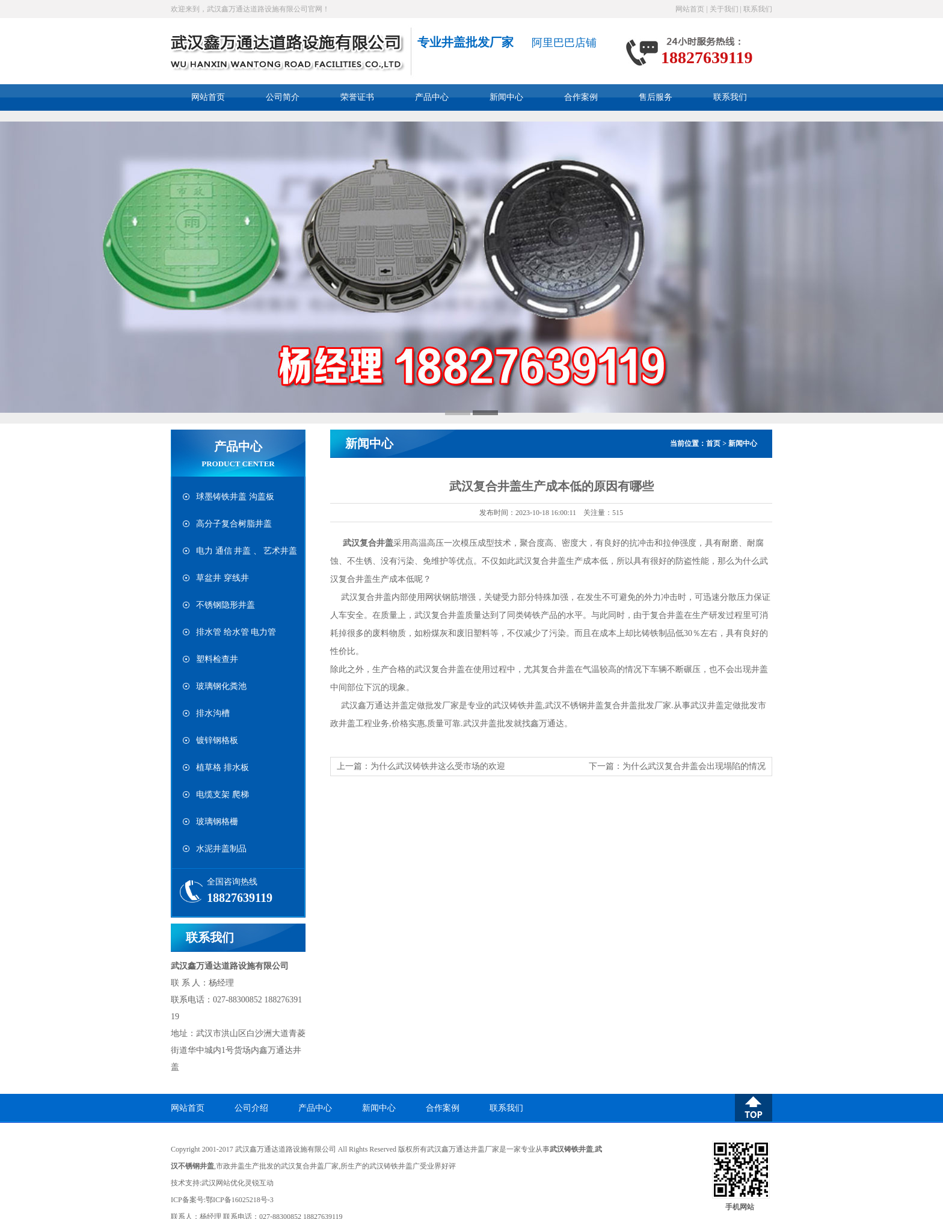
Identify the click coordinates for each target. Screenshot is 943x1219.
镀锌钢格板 (217, 740)
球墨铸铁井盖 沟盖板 (235, 496)
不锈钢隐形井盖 (225, 605)
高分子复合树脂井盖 (234, 523)
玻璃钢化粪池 (221, 686)
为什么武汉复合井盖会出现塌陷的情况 (694, 766)
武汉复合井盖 (368, 543)
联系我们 (757, 9)
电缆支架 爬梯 (222, 794)
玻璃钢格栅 (217, 821)
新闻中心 (506, 97)
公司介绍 (251, 1108)
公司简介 (282, 97)
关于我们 (724, 9)
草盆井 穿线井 (222, 577)
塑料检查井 (217, 659)
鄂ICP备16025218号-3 (240, 1200)
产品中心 (432, 97)
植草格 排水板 (222, 767)
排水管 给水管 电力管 (236, 632)
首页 (713, 443)
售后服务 (655, 97)
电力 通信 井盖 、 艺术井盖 (246, 550)
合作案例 (581, 97)
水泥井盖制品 (221, 848)
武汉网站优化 (223, 1183)
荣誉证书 (357, 97)
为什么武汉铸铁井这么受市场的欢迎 (437, 766)
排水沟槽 (213, 713)
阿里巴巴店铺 (564, 43)
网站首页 (689, 9)
